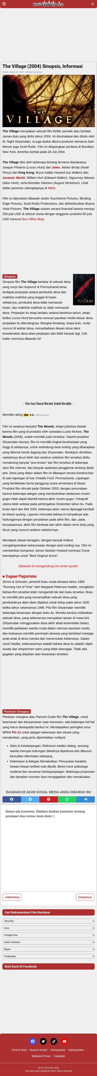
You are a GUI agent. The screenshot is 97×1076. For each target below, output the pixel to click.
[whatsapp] (67, 799)
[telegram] (85, 799)
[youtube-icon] (64, 1041)
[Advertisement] (48, 35)
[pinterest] (48, 799)
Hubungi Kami (76, 1050)
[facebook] (11, 799)
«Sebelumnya (12, 897)
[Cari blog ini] (93, 4)
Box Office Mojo (33, 219)
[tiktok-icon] (53, 1041)
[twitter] (30, 799)
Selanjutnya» (85, 897)
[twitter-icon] (43, 1041)
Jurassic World (13, 177)
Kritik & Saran (19, 1050)
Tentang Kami (57, 1050)
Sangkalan (59, 1056)
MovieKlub (54, 1068)
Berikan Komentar (34, 72)
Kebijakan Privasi (41, 1056)
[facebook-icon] (32, 1041)
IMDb (51, 188)
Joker (56, 167)
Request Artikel (38, 1050)
